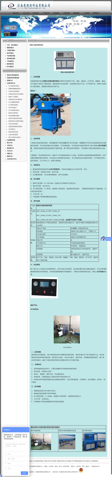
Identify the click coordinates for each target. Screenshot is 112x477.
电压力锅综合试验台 (14, 137)
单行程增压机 (67, 347)
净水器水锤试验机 (13, 91)
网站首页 (16, 13)
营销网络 (76, 13)
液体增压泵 (45, 169)
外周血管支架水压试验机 (15, 94)
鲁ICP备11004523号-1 (72, 472)
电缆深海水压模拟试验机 (15, 121)
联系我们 (96, 13)
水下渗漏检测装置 (13, 102)
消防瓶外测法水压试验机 (64, 461)
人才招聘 (86, 13)
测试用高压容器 (13, 132)
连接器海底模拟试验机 (15, 126)
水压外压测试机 (13, 124)
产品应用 (46, 13)
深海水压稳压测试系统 (15, 118)
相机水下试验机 (13, 97)
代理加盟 (66, 13)
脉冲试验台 (86, 461)
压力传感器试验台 (13, 110)
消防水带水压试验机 (50, 461)
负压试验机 (87, 269)
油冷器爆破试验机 (38, 461)
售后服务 (56, 13)
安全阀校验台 (94, 461)
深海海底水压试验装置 (15, 99)
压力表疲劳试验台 (13, 86)
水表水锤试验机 (13, 134)
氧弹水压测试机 (13, 113)
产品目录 (35, 13)
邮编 (45, 466)
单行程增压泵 (52, 355)
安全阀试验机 (87, 430)
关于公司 (26, 13)
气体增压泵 (10, 61)
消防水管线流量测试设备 (67, 430)
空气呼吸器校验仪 (77, 461)
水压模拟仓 (11, 129)
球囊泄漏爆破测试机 (14, 88)
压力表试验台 (12, 107)
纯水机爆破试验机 (13, 115)
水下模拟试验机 (13, 105)
